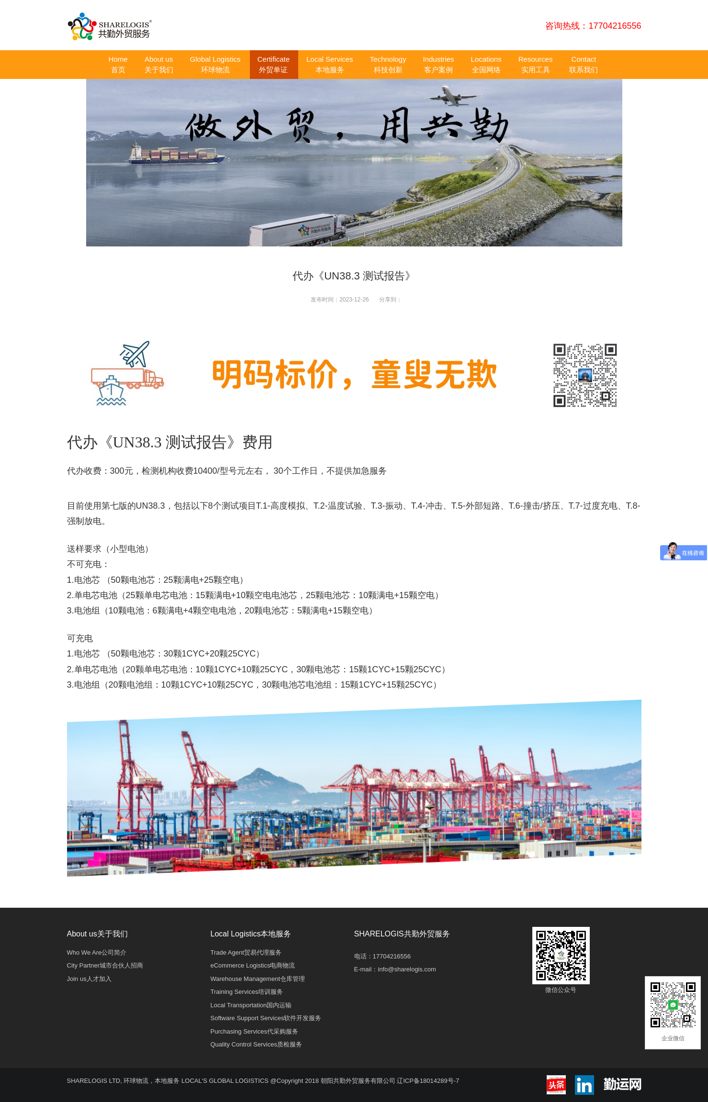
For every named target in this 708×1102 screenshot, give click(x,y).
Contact (583, 64)
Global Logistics (215, 64)
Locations (486, 64)
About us (159, 64)
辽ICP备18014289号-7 (428, 1080)
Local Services (329, 64)
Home (118, 64)
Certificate (273, 64)
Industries (438, 64)
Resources (535, 64)
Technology (388, 64)
